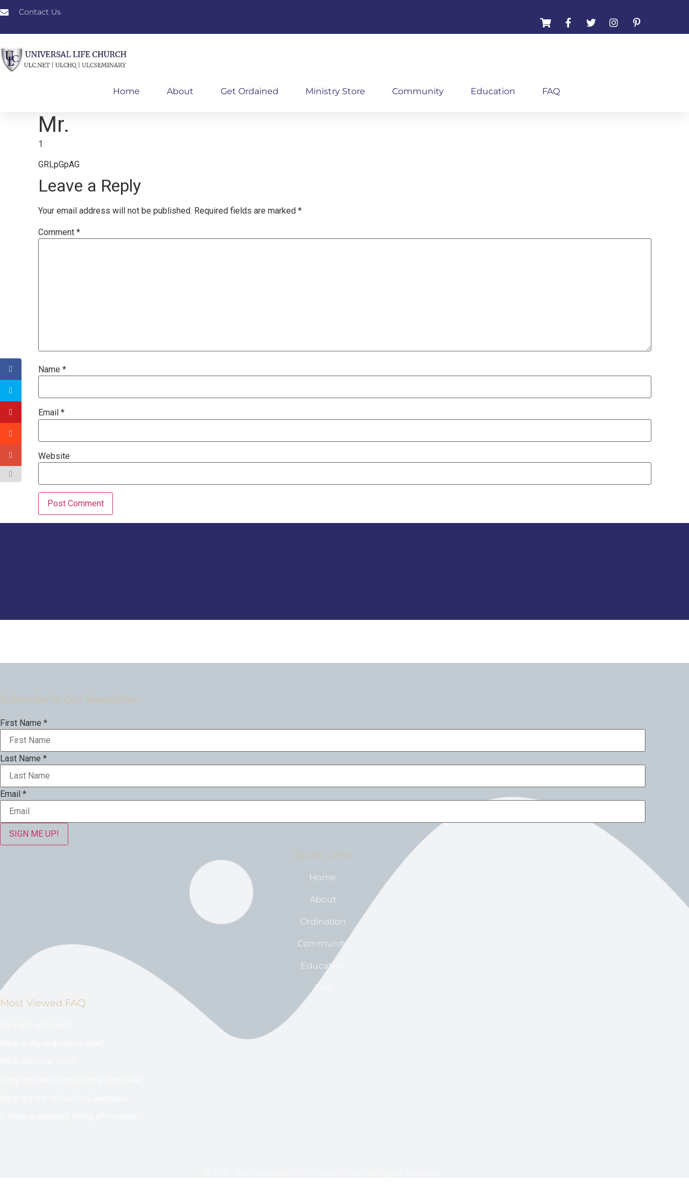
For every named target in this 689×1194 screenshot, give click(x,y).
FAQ (551, 91)
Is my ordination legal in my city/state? (71, 1079)
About (180, 91)
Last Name (23, 758)
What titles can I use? (38, 1061)
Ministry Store (335, 91)
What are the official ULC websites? (64, 1097)
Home (126, 91)
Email (51, 412)
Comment (59, 232)
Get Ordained (250, 91)
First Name (23, 723)
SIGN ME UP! (34, 834)
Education (493, 91)
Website (54, 456)
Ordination (323, 921)
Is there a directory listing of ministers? (71, 1116)
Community (418, 91)
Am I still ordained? (35, 1024)
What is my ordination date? (52, 1042)
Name (52, 369)
